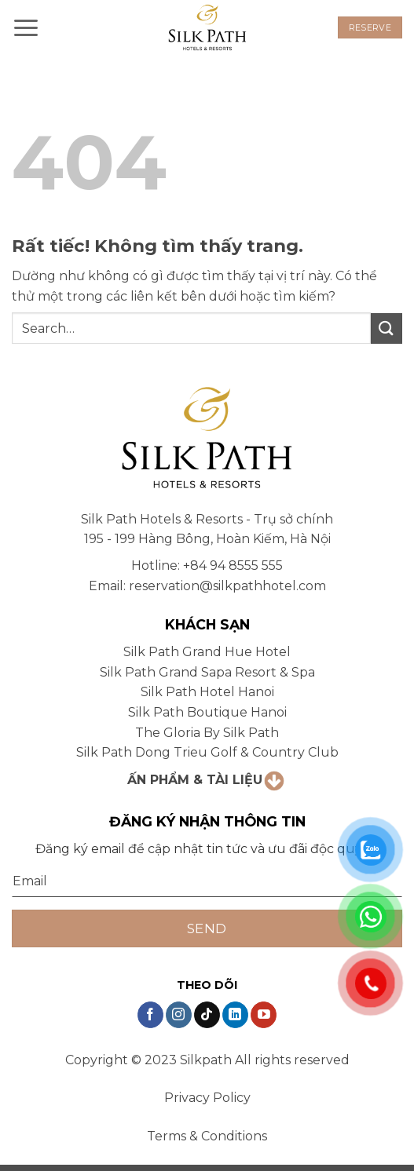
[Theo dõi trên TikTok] (207, 1014)
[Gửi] (386, 328)
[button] (26, 27)
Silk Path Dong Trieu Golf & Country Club (207, 752)
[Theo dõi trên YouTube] (264, 1014)
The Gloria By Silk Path (207, 732)
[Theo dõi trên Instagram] (179, 1014)
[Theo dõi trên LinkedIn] (235, 1014)
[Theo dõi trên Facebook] (150, 1014)
